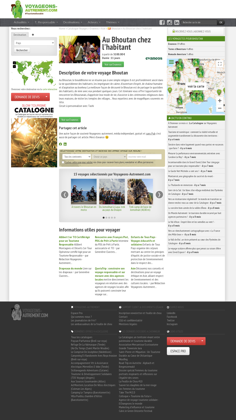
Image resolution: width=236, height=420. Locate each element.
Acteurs (94, 22)
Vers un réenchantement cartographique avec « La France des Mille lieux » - (194, 232)
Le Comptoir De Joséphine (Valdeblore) (91, 352)
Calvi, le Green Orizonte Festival (135, 411)
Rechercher (22, 50)
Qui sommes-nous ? (81, 316)
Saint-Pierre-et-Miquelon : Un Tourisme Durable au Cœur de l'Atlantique (139, 353)
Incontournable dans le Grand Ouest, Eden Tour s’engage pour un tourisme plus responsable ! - (193, 164)
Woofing (123, 359)
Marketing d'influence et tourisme (137, 407)
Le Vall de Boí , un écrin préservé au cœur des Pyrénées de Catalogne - (194, 241)
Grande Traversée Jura (130, 348)
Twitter (171, 320)
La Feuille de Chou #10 (130, 381)
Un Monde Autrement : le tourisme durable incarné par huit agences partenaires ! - (194, 214)
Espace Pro (77, 313)
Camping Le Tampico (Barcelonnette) (90, 392)
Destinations (72, 22)
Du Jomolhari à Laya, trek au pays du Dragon (112, 208)
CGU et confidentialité (130, 320)
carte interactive (49, 89)
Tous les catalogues (81, 337)
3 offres (180, 54)
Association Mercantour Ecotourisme (138, 344)
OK (221, 22)
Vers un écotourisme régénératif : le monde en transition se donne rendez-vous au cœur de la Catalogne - (194, 200)
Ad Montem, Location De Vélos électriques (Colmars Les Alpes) (93, 387)
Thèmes (112, 22)
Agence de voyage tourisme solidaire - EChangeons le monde (139, 401)
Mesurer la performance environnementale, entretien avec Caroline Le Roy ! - (194, 155)
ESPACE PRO (178, 351)
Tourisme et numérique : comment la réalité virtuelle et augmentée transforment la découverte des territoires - (193, 135)
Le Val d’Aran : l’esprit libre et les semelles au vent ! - (191, 223)
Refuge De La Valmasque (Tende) (88, 344)
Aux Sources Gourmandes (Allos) (88, 381)
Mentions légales (128, 324)
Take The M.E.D (127, 392)
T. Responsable (46, 22)
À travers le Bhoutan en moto (84, 208)
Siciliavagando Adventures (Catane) (89, 370)
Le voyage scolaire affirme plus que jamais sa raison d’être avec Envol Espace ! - (194, 250)
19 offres (176, 44)
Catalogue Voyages (77, 28)
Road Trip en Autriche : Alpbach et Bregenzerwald (136, 364)
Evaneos (94, 28)
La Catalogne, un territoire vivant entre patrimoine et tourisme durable (139, 339)
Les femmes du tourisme (132, 389)
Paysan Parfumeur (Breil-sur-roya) (89, 341)
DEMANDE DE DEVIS (27, 97)
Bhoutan (116, 28)
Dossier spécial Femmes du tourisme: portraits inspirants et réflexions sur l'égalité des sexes (138, 373)
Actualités (21, 22)
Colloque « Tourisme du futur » (135, 396)
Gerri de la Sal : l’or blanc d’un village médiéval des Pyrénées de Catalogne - (195, 192)
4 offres (180, 49)
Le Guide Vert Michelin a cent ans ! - (190, 171)
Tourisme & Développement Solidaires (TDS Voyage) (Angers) (91, 375)
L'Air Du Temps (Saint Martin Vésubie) (90, 348)
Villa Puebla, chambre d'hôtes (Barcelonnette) (86, 398)
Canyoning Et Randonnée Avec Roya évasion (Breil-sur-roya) (94, 357)
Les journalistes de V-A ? (83, 320)
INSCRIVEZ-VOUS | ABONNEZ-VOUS (193, 31)
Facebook (172, 316)
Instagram (172, 324)
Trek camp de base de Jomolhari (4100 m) (140, 208)
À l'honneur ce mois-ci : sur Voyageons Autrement (192, 124)
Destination (20, 34)
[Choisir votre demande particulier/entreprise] (46, 97)
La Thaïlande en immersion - (187, 185)
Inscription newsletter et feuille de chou (140, 313)
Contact (123, 316)
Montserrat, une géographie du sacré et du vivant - (191, 178)
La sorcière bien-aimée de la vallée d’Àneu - (194, 208)
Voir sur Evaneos (113, 64)
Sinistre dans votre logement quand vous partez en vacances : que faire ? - (195, 146)
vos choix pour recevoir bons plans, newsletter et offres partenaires (107, 162)
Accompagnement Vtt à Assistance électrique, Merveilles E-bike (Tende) (90, 364)
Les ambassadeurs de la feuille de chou (91, 324)
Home (62, 28)
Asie (103, 28)
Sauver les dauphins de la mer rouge (138, 385)
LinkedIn (171, 313)
